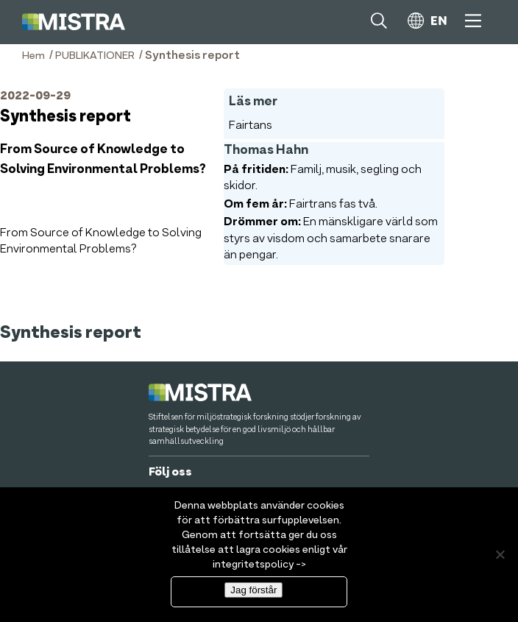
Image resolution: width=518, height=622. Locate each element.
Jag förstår (253, 590)
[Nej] (499, 554)
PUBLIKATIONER (95, 56)
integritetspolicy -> (259, 564)
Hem (33, 56)
